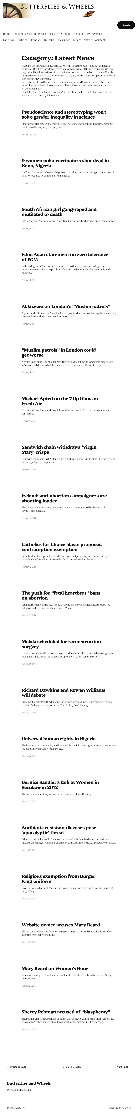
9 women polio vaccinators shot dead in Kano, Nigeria (65, 163)
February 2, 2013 (29, 469)
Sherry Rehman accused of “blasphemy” (66, 1011)
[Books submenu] (57, 33)
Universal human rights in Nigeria (59, 738)
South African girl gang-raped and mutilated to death (59, 211)
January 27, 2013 (29, 712)
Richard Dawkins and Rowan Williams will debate (63, 692)
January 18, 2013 (29, 1029)
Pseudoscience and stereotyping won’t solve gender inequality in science (64, 114)
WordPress (126, 1107)
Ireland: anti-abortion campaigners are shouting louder (64, 498)
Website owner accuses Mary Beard (61, 924)
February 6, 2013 (29, 420)
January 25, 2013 (29, 801)
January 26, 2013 (29, 756)
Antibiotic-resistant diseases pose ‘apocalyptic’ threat (59, 830)
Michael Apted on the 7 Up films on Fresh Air (60, 401)
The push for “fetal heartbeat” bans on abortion (61, 595)
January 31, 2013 (29, 615)
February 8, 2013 (29, 134)
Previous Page (16, 1066)
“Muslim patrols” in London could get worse (59, 352)
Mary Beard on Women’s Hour (55, 968)
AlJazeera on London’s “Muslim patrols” (66, 306)
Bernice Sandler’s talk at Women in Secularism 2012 (60, 784)
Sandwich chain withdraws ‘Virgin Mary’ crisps (59, 449)
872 (79, 1066)
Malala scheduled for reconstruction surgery (61, 644)
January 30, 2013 (29, 663)
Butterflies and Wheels (29, 1082)
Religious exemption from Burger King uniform (58, 878)
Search (126, 25)
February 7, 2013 (28, 228)
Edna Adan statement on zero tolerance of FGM (65, 257)
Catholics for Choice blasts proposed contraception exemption (62, 547)
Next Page (124, 1066)
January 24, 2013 (29, 985)
